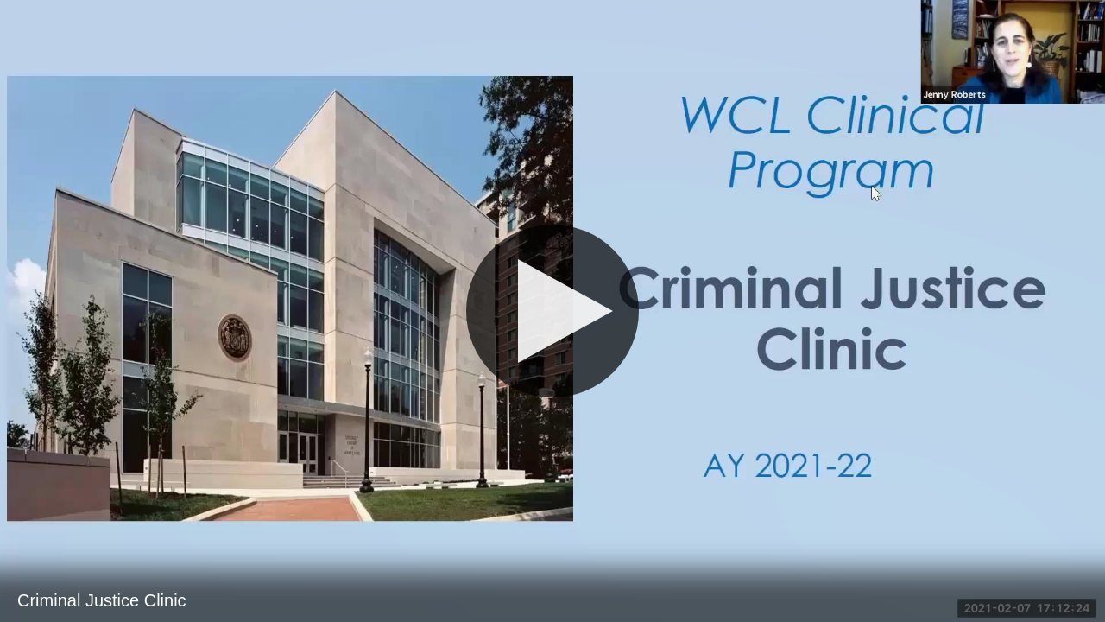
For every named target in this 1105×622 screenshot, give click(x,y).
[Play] (552, 311)
